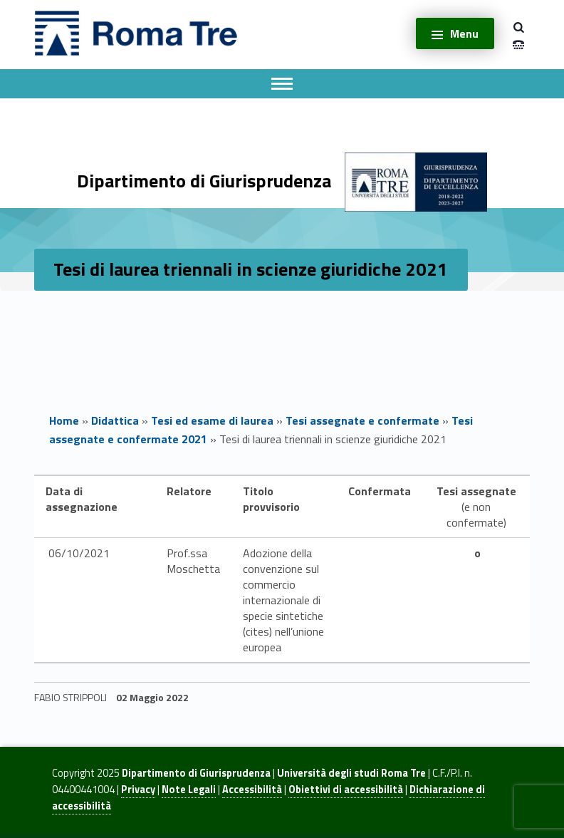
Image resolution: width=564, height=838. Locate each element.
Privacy (138, 789)
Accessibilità (252, 789)
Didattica (115, 420)
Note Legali (189, 789)
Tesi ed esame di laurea (212, 420)
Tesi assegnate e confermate (362, 420)
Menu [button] (464, 33)
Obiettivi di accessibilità (345, 789)
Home (64, 420)
